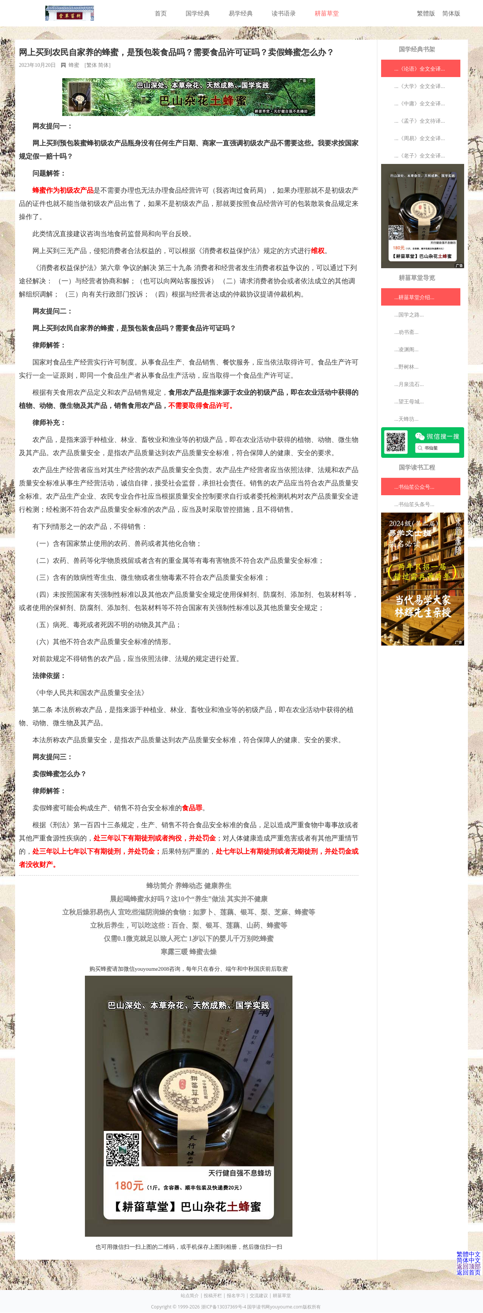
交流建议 (259, 1295)
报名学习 (236, 1295)
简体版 (451, 13)
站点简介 (190, 1295)
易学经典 (241, 13)
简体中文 (469, 1260)
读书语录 (284, 13)
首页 (161, 13)
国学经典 (198, 13)
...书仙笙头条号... (414, 504)
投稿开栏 (213, 1295)
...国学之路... (409, 314)
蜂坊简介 (160, 886)
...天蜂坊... (406, 418)
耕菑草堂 (327, 13)
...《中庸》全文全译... (419, 103)
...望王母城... (409, 401)
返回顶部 (469, 1266)
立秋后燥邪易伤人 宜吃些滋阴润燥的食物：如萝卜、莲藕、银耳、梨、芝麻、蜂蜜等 (188, 912)
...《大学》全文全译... (419, 86)
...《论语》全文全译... (419, 68)
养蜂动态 (188, 886)
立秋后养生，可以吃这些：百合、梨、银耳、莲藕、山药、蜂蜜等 (188, 925)
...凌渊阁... (406, 349)
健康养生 (217, 886)
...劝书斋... (406, 331)
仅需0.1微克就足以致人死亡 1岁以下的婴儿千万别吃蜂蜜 (189, 938)
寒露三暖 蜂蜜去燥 (189, 952)
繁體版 (426, 13)
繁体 (91, 65)
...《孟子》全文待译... (419, 120)
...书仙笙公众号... (414, 486)
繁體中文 (469, 1254)
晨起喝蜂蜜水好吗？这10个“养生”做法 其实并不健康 (189, 899)
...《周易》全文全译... (419, 138)
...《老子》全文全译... (419, 155)
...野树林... (406, 366)
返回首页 (469, 1272)
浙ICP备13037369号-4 (223, 1307)
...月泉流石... (409, 384)
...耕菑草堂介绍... (414, 297)
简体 (103, 65)
